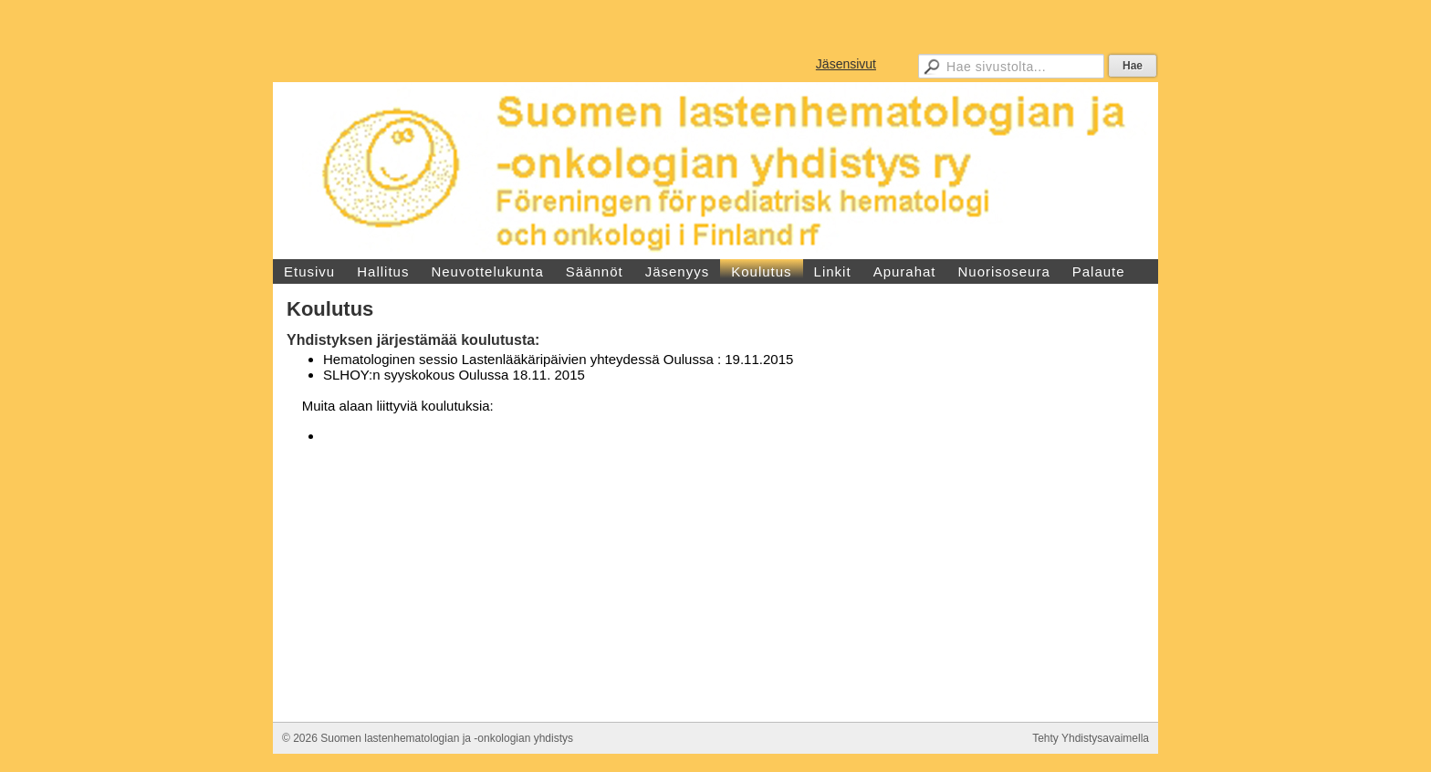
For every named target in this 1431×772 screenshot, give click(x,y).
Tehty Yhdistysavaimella (1090, 738)
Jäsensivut (846, 64)
